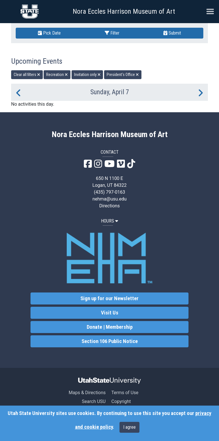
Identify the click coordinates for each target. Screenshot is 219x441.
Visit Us (109, 313)
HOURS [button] (109, 221)
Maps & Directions (87, 392)
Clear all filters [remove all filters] (27, 74)
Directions (109, 206)
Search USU (94, 401)
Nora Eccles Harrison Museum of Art (124, 11)
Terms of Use (124, 392)
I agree (129, 427)
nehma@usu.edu (109, 199)
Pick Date (49, 33)
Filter (112, 33)
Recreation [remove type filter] (57, 74)
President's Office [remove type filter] (123, 74)
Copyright (121, 401)
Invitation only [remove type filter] (87, 74)
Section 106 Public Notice (110, 341)
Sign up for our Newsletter (109, 298)
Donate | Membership (110, 327)
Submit (172, 33)
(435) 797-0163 (109, 192)
